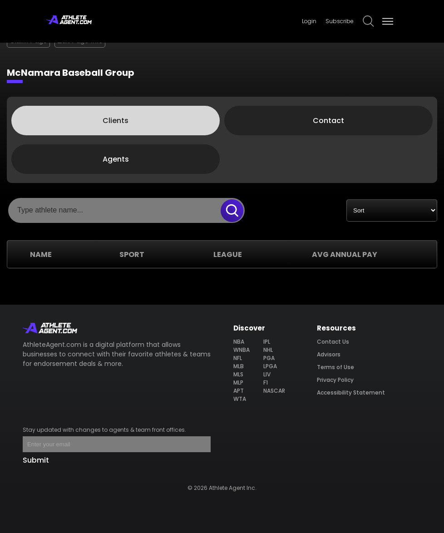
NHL (268, 350)
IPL (266, 341)
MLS (238, 374)
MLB (238, 366)
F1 (265, 382)
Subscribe (340, 21)
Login (309, 21)
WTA (239, 399)
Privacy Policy (335, 380)
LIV (267, 374)
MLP (238, 382)
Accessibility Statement (351, 392)
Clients (115, 120)
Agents (116, 159)
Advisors (328, 354)
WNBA (241, 350)
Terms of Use (335, 367)
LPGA (270, 366)
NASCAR (274, 391)
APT (238, 391)
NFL (237, 358)
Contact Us (333, 341)
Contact (328, 120)
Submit (36, 460)
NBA (238, 341)
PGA (269, 358)
